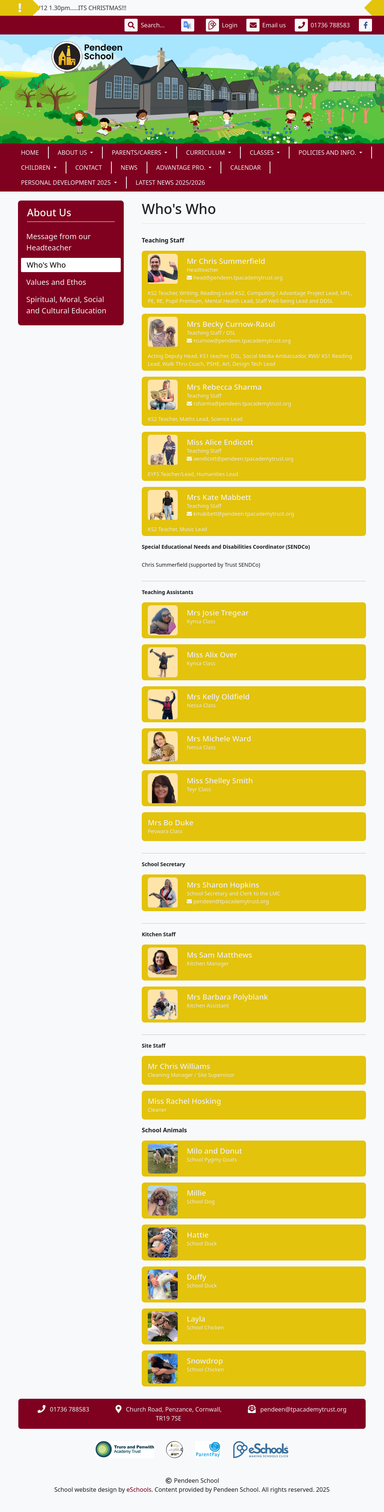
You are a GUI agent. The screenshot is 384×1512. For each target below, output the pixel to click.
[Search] (156, 25)
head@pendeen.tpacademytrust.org (235, 277)
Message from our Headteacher (58, 242)
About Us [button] (73, 152)
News (129, 167)
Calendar (245, 167)
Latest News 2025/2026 (170, 182)
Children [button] (36, 167)
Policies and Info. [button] (328, 152)
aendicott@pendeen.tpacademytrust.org (240, 458)
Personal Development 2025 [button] (66, 182)
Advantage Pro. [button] (181, 167)
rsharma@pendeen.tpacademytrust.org (239, 403)
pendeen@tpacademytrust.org (228, 901)
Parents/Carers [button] (137, 152)
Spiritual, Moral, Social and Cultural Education (66, 305)
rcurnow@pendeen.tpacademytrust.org (239, 340)
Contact (88, 167)
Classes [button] (262, 152)
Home (30, 152)
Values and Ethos (56, 282)
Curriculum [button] (206, 152)
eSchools (139, 1489)
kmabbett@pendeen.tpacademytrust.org (240, 513)
